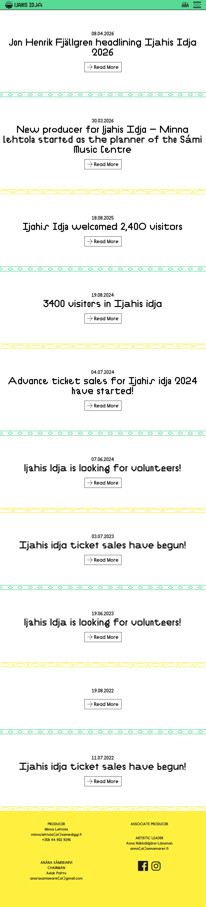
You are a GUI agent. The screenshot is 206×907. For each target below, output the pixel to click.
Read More (103, 67)
